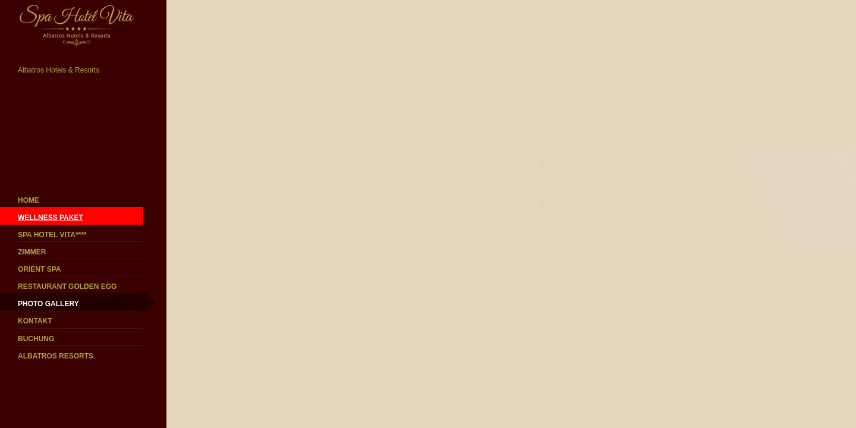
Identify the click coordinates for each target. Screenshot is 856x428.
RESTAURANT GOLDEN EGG (67, 286)
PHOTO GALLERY (48, 304)
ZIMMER (32, 252)
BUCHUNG (36, 339)
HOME (28, 200)
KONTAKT (35, 321)
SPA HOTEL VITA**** (52, 235)
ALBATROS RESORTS (55, 356)
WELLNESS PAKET (50, 217)
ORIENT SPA (39, 269)
